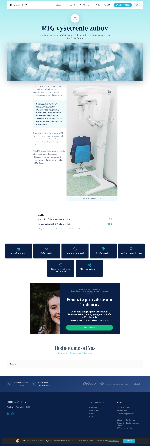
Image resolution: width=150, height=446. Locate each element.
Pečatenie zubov (123, 417)
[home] (17, 5)
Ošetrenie (93, 407)
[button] (61, 5)
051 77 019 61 (19, 385)
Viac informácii (113, 441)
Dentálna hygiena (123, 407)
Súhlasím (128, 441)
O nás (97, 5)
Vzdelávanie (94, 411)
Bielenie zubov (122, 411)
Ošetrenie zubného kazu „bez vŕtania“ (128, 424)
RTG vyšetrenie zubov (125, 428)
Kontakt (107, 5)
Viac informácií (89, 327)
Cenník (72, 5)
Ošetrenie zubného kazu (126, 420)
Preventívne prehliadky (125, 414)
